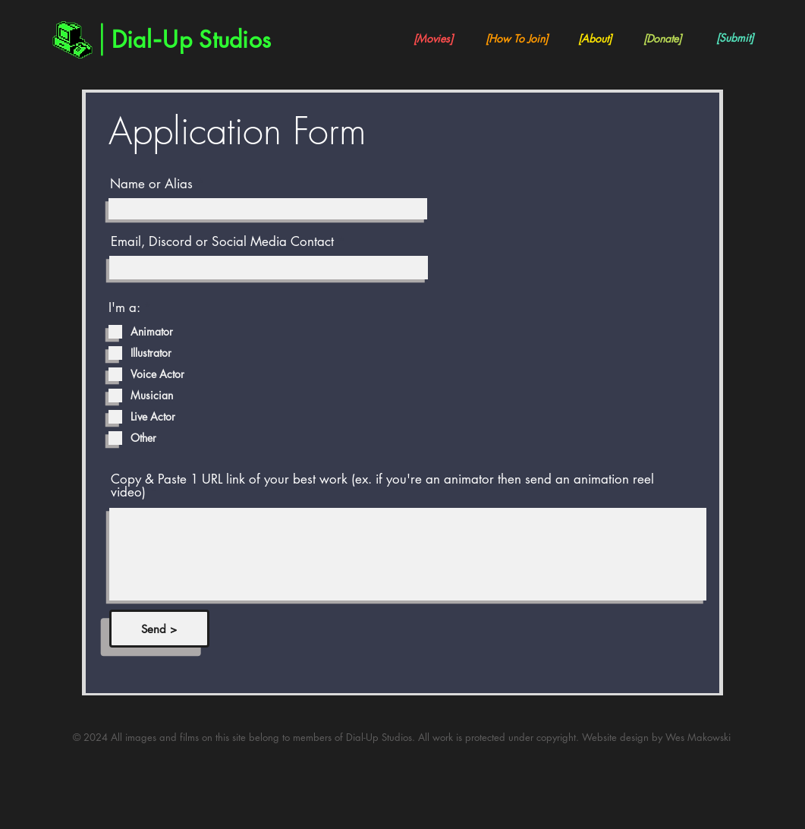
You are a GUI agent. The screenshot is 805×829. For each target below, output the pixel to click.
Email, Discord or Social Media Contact (222, 241)
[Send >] (159, 629)
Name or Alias (151, 184)
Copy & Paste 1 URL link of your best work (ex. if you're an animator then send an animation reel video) (382, 486)
